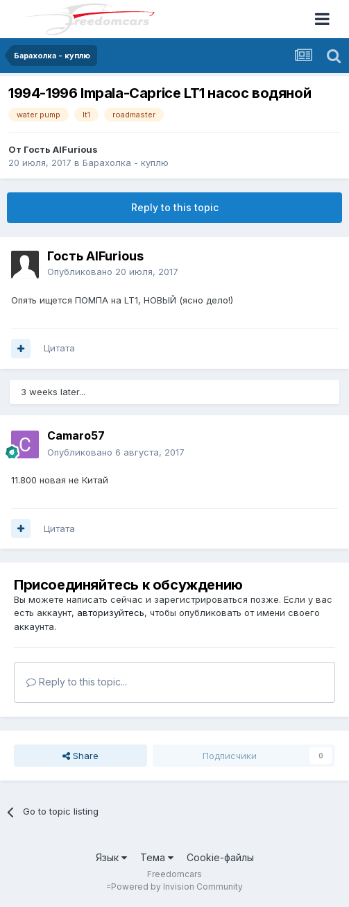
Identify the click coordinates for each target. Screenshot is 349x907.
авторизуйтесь (110, 612)
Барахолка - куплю (126, 162)
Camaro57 (76, 435)
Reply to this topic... (76, 682)
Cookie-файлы (220, 857)
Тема (156, 857)
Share (80, 755)
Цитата (59, 347)
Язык (111, 857)
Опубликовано (112, 271)
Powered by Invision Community (177, 886)
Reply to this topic (175, 207)
